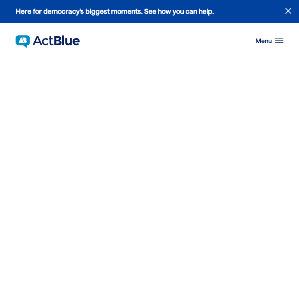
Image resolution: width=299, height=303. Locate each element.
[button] (269, 41)
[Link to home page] (48, 41)
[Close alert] (288, 10)
